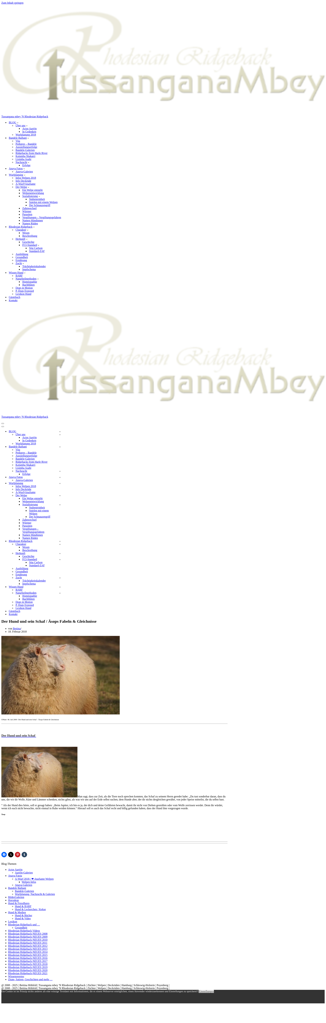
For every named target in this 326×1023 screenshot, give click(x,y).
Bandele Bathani (17, 888)
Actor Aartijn (29, 128)
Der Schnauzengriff (39, 205)
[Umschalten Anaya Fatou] (60, 477)
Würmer (26, 211)
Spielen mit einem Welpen (43, 202)
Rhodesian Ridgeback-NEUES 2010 (28, 939)
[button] (17, 122)
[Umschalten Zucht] (60, 577)
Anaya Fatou (15, 875)
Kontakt (13, 300)
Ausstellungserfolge (26, 147)
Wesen (25, 232)
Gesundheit (22, 257)
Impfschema (29, 269)
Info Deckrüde (23, 180)
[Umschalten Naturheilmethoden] (60, 593)
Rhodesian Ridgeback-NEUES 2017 (28, 961)
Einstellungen (206, 991)
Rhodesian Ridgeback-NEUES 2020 (28, 970)
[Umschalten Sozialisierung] (60, 504)
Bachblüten (28, 284)
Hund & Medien (17, 912)
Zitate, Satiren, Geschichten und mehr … (30, 979)
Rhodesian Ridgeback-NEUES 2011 (27, 942)
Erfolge (26, 165)
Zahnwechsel (29, 208)
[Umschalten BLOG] (60, 431)
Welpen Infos (29, 881)
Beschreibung (29, 235)
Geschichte (28, 242)
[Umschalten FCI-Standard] (60, 559)
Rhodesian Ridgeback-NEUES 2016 (28, 958)
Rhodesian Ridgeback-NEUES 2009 (28, 936)
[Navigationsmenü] (2, 423)
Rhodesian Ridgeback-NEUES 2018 (28, 964)
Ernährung (21, 260)
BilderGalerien (16, 897)
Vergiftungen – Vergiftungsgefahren (41, 217)
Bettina (17, 628)
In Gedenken (29, 131)
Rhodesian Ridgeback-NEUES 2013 (28, 949)
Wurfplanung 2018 (26, 134)
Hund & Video (23, 918)
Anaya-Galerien (24, 171)
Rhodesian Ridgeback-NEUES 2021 (28, 973)
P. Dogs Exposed (25, 290)
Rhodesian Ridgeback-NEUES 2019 (28, 967)
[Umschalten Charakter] (60, 544)
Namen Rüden (30, 223)
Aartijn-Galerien (24, 872)
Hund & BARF (23, 906)
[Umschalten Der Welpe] (60, 495)
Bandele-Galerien (25, 150)
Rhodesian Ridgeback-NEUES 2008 (28, 933)
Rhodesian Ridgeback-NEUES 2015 (28, 955)
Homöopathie (29, 281)
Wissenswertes (16, 976)
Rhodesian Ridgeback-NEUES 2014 (28, 952)
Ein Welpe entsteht (32, 190)
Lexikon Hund (23, 293)
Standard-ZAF (37, 251)
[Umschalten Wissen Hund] (60, 586)
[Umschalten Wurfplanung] (60, 483)
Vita (18, 140)
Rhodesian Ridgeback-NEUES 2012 (28, 945)
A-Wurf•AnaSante (26, 183)
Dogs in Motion (24, 287)
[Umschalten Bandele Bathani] (60, 446)
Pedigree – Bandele (26, 144)
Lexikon (12, 921)
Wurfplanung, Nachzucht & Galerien (35, 894)
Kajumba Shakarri (25, 156)
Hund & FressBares (18, 903)
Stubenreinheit (37, 199)
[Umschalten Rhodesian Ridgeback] (60, 541)
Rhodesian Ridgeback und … (24, 924)
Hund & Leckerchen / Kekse (30, 909)
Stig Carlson (36, 248)
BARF (19, 275)
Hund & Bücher (23, 915)
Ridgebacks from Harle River (32, 153)
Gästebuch (14, 297)
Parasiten (27, 214)
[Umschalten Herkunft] (60, 553)
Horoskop (13, 900)
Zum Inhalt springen (12, 2)
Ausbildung (22, 254)
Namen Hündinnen (32, 220)
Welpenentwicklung (33, 193)
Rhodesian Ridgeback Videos (24, 930)
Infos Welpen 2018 (26, 177)
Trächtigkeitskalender (34, 266)
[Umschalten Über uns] (60, 434)
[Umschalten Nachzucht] (60, 471)
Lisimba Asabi (23, 159)
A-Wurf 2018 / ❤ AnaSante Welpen (34, 878)
